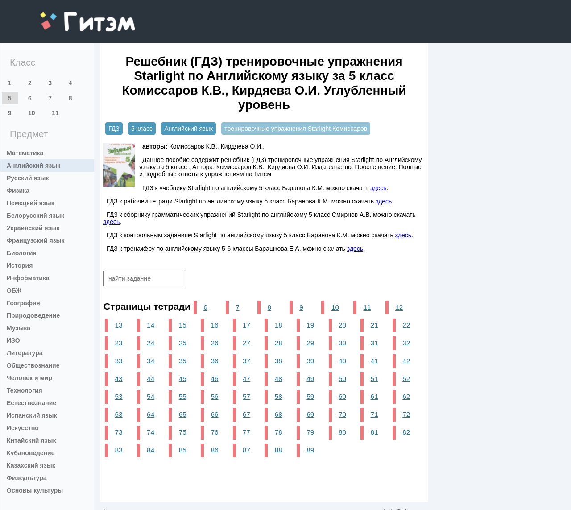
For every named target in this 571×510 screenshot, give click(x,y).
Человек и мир (29, 377)
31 (374, 343)
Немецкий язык (30, 203)
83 (118, 450)
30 (342, 343)
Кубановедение (31, 452)
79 (310, 432)
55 (182, 396)
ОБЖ (14, 290)
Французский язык (36, 240)
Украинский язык (33, 228)
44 (150, 378)
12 (399, 307)
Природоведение (33, 315)
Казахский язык (31, 465)
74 (150, 432)
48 (278, 378)
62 (406, 396)
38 (278, 361)
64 (150, 414)
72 (406, 414)
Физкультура (27, 477)
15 (182, 325)
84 (150, 450)
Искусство (23, 427)
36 (214, 361)
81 (374, 432)
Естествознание (31, 402)
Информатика (28, 278)
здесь (378, 187)
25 (182, 343)
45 (182, 378)
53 (118, 396)
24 (150, 343)
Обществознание (33, 365)
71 (374, 414)
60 (342, 396)
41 (374, 361)
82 (406, 432)
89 (310, 450)
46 (214, 378)
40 (342, 361)
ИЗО (13, 340)
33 (118, 361)
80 (342, 432)
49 (310, 378)
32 (406, 343)
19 (310, 325)
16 (214, 325)
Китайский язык (31, 440)
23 (118, 343)
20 (342, 325)
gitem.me (63, 16)
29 (310, 343)
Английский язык (33, 165)
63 (118, 414)
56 (214, 396)
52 (406, 378)
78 (278, 432)
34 (150, 361)
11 (55, 112)
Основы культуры (35, 490)
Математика (25, 153)
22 (406, 325)
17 (246, 325)
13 (118, 325)
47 (246, 378)
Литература (25, 353)
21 (374, 325)
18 (278, 325)
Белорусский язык (35, 215)
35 (182, 361)
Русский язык (28, 178)
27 (246, 343)
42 (406, 361)
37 (246, 361)
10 (31, 112)
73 (118, 432)
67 (246, 414)
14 (150, 325)
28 (278, 343)
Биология (22, 253)
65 (182, 414)
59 (310, 396)
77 (246, 432)
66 (214, 414)
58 (278, 396)
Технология (24, 390)
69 (310, 414)
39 (310, 361)
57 (246, 396)
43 (118, 378)
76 (214, 432)
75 (182, 432)
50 (342, 378)
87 (246, 450)
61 (374, 396)
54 (150, 396)
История (20, 265)
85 (182, 450)
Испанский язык (32, 415)
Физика (18, 190)
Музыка (18, 328)
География (23, 303)
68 (278, 414)
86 (214, 450)
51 (374, 378)
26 (214, 343)
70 (342, 414)
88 (278, 450)
